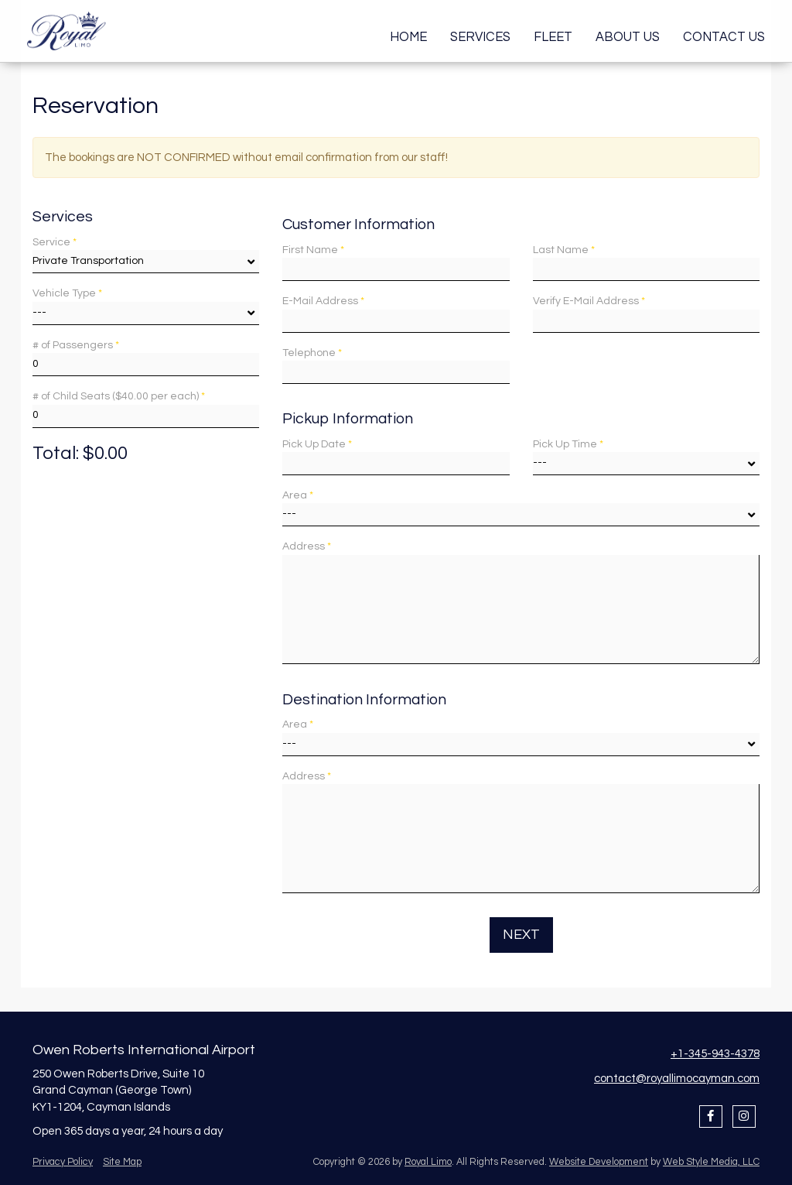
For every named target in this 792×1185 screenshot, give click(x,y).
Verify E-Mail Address (589, 301)
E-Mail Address (323, 301)
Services (480, 36)
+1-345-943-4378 (715, 1054)
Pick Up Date (317, 444)
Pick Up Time (568, 444)
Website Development (598, 1162)
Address (306, 546)
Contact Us (724, 36)
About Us (628, 36)
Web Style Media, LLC (711, 1162)
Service (54, 242)
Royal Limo (428, 1162)
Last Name (564, 250)
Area (297, 495)
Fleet (553, 36)
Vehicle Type (67, 293)
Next (521, 934)
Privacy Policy (62, 1162)
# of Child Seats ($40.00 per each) (118, 396)
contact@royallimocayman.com (677, 1078)
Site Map (122, 1162)
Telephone (312, 353)
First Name (313, 250)
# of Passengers (75, 345)
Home (408, 36)
